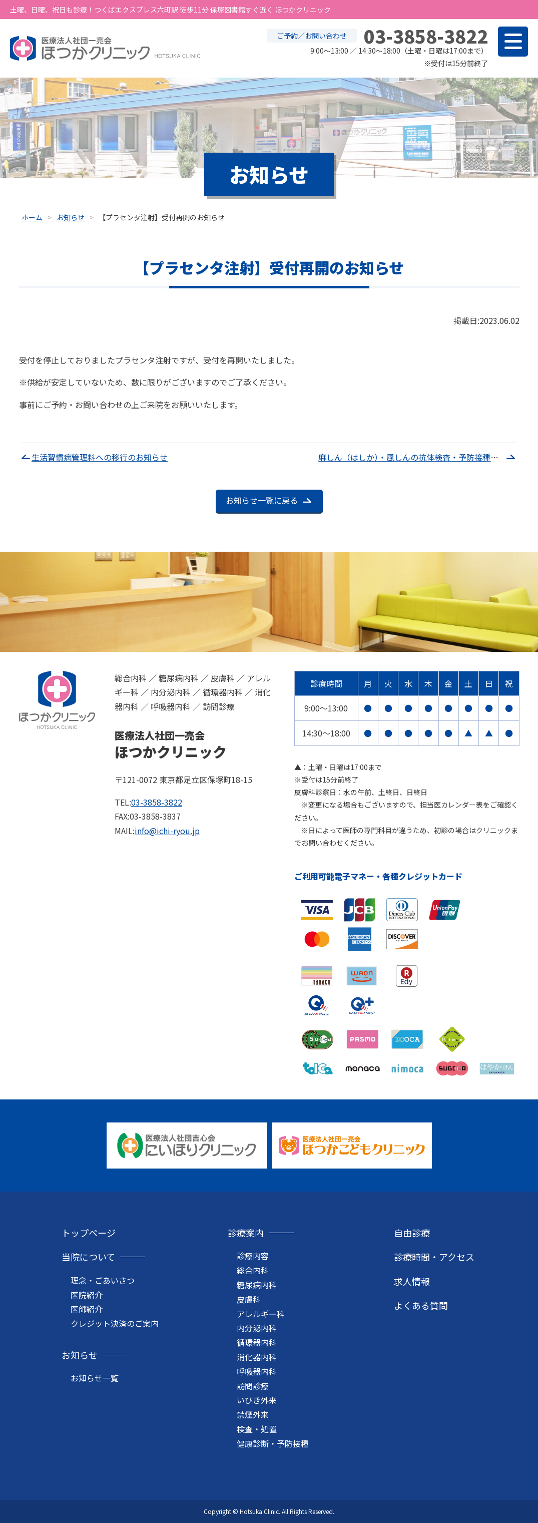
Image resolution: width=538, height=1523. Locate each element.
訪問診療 (253, 1386)
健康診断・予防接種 (273, 1443)
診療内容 (253, 1256)
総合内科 (253, 1270)
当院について (88, 1256)
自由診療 (412, 1232)
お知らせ (80, 1354)
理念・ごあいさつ (103, 1280)
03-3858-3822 (156, 802)
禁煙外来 (253, 1414)
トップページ (89, 1232)
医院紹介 (87, 1295)
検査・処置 (257, 1429)
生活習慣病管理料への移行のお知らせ (100, 457)
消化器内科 (257, 1357)
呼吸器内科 (257, 1371)
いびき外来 (257, 1400)
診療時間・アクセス (434, 1256)
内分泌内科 (257, 1328)
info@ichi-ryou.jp (167, 831)
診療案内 (246, 1232)
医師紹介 (87, 1309)
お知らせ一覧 (95, 1378)
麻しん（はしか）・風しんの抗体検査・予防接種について (420, 457)
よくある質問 (421, 1305)
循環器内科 (257, 1342)
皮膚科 (249, 1299)
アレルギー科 (261, 1314)
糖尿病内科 (257, 1285)
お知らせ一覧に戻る (262, 500)
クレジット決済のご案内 (115, 1323)
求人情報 (412, 1281)
